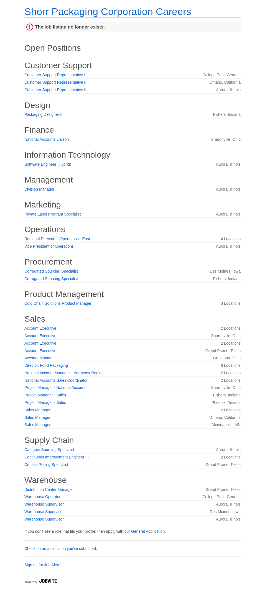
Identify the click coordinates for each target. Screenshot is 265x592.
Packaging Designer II (43, 114)
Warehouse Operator (42, 496)
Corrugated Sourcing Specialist (51, 271)
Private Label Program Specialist (52, 214)
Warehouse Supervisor (44, 504)
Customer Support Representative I (54, 75)
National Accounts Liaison (46, 139)
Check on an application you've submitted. (60, 548)
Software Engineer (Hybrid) (47, 164)
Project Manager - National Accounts (55, 387)
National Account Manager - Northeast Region (64, 373)
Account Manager (39, 358)
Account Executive (40, 328)
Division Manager (39, 189)
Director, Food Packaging (46, 365)
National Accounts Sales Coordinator (56, 380)
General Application (148, 531)
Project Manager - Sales (45, 395)
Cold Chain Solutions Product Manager (57, 303)
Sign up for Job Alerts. (43, 565)
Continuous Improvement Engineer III (56, 457)
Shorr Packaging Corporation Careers (107, 11)
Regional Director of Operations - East (57, 239)
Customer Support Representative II (55, 82)
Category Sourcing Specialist (49, 449)
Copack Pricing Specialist (46, 464)
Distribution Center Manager (48, 489)
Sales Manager (37, 410)
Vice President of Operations (49, 246)
